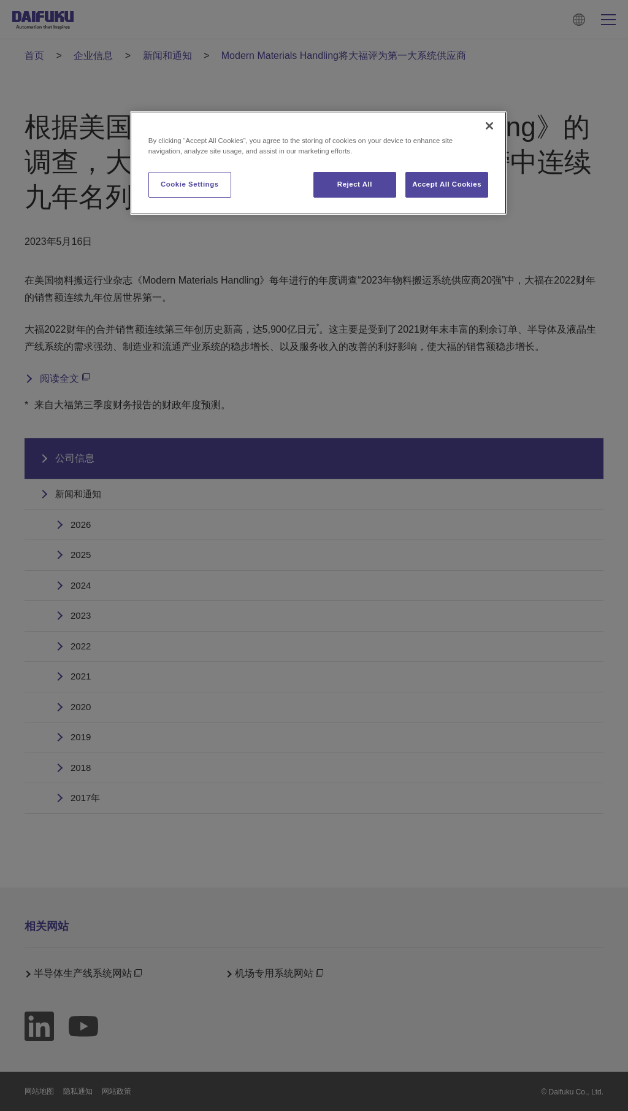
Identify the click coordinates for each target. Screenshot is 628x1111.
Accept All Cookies (446, 184)
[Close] (489, 125)
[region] (318, 163)
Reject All (354, 184)
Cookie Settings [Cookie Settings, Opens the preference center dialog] (190, 184)
